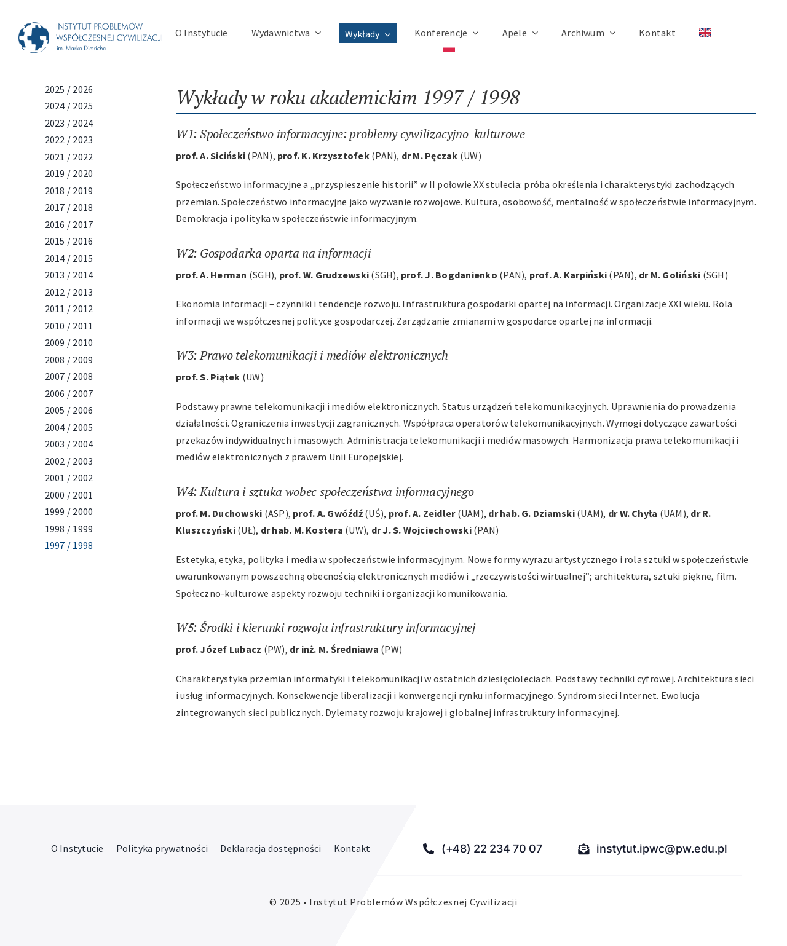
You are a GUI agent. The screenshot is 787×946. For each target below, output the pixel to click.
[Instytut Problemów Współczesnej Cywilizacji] (90, 26)
